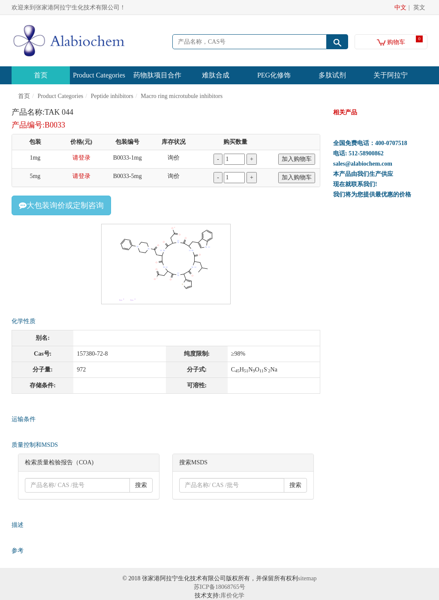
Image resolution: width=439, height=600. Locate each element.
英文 (419, 7)
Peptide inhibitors (112, 96)
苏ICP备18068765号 (219, 587)
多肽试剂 (332, 75)
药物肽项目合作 (157, 75)
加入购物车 (297, 159)
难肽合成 (215, 75)
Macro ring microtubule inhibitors (182, 96)
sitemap (307, 578)
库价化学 (232, 595)
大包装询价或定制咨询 (61, 205)
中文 (400, 7)
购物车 (391, 42)
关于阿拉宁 (390, 75)
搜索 (141, 485)
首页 (41, 75)
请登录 (81, 157)
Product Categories (99, 75)
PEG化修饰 (274, 75)
